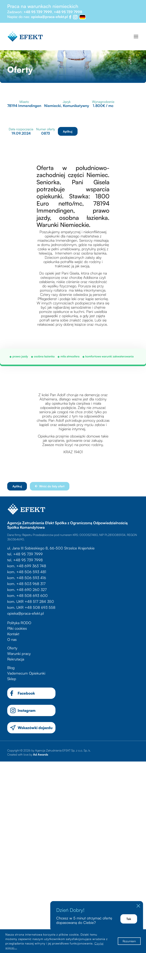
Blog (11, 667)
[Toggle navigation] (136, 36)
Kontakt (13, 634)
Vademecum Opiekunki (26, 673)
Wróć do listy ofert (49, 486)
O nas (12, 639)
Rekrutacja (15, 659)
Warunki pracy (19, 653)
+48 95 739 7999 (38, 12)
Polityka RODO (19, 622)
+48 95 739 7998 (68, 12)
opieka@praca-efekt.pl (49, 16)
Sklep (11, 678)
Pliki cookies (17, 628)
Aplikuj (67, 131)
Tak (128, 919)
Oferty (12, 648)
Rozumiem (129, 941)
